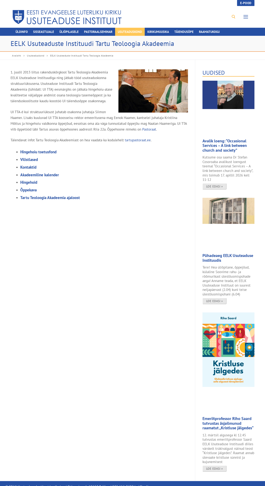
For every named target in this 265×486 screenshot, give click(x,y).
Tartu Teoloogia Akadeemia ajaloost (50, 197)
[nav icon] (247, 17)
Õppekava (28, 189)
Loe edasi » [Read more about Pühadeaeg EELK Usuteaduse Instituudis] (214, 297)
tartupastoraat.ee (138, 140)
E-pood (246, 3)
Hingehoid (28, 182)
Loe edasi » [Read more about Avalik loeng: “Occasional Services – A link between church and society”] (214, 184)
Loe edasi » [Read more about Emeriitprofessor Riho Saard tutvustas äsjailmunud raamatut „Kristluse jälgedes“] (214, 463)
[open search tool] (233, 17)
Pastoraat (149, 129)
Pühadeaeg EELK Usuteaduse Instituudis (224, 255)
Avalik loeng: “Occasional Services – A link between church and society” (227, 144)
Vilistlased (29, 159)
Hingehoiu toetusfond (38, 151)
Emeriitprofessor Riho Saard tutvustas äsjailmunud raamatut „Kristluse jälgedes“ (225, 418)
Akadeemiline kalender (39, 174)
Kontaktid (28, 167)
